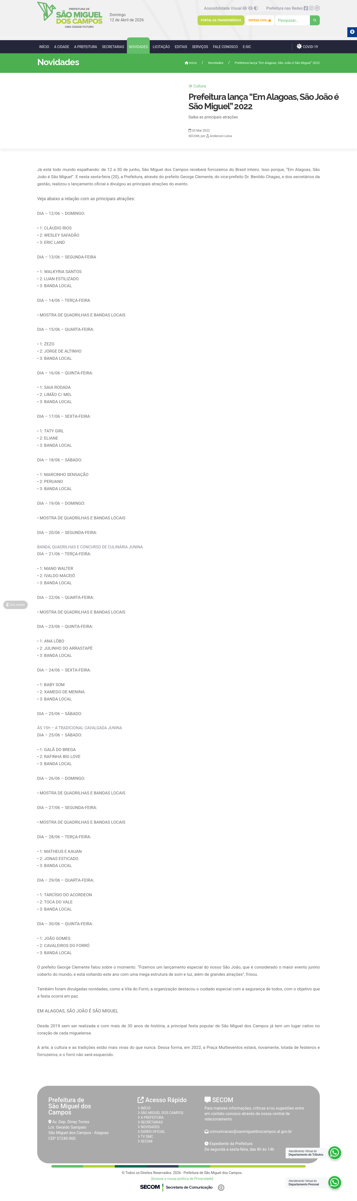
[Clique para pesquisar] (297, 20)
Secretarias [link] (113, 47)
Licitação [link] (161, 47)
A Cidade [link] (61, 47)
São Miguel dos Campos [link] (160, 1113)
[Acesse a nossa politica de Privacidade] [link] (182, 1179)
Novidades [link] (138, 47)
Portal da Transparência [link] (221, 20)
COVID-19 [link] (307, 46)
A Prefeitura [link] (85, 47)
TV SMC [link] (145, 1137)
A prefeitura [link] (151, 1117)
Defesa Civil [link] (260, 20)
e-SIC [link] (247, 47)
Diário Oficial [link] (151, 1132)
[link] (69, 27)
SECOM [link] (145, 1141)
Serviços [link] (200, 47)
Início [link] (44, 47)
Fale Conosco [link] (225, 47)
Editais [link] (181, 47)
